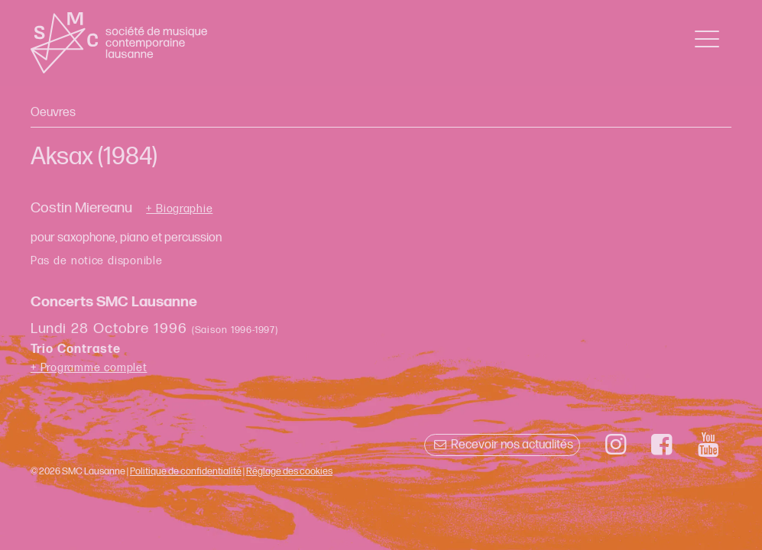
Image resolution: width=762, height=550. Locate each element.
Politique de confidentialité (186, 471)
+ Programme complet (89, 367)
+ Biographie (179, 209)
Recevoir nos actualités (501, 445)
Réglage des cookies (289, 471)
